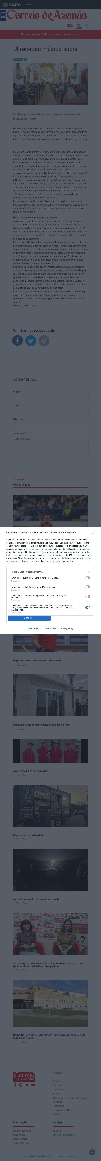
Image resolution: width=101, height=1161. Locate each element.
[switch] (87, 577)
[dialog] (50, 580)
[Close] (95, 533)
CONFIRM (29, 618)
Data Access (50, 628)
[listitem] (50, 571)
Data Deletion (34, 628)
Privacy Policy (67, 628)
